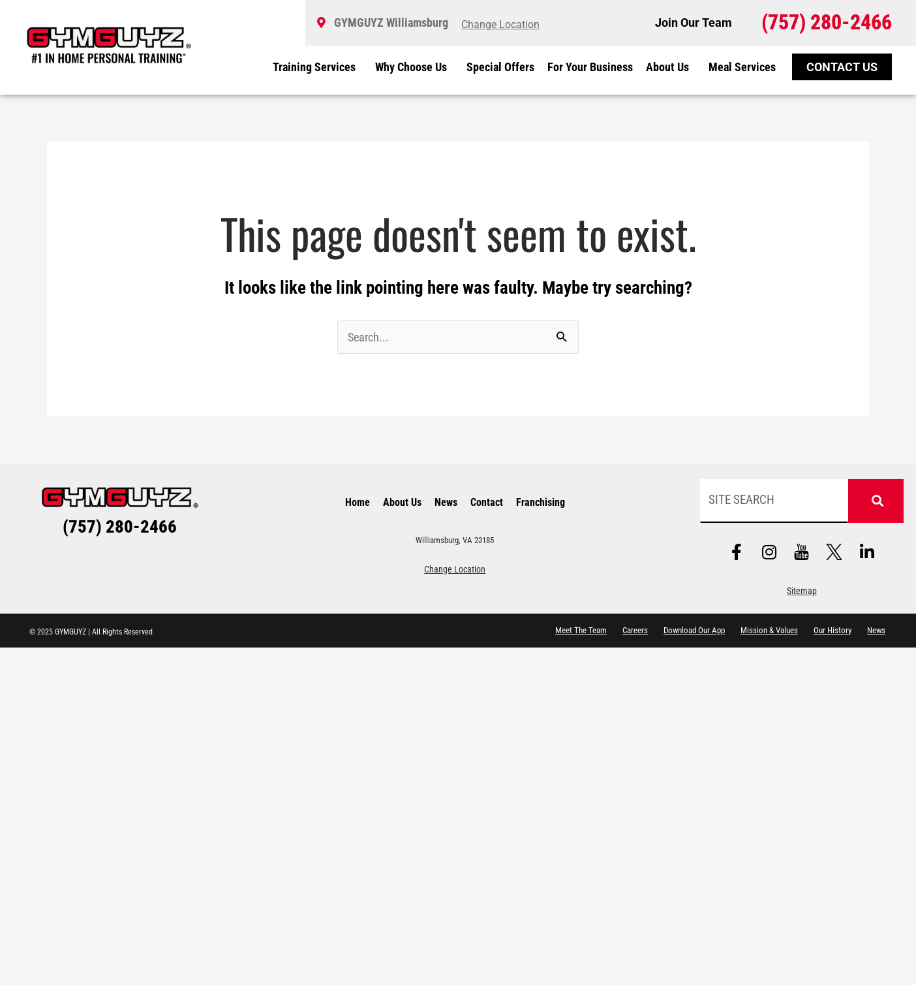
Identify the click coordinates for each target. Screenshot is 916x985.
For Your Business (590, 67)
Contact (486, 502)
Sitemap (802, 591)
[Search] (875, 501)
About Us (670, 67)
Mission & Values (769, 630)
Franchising (540, 502)
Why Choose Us (414, 67)
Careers (635, 630)
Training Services (317, 67)
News (446, 502)
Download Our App (694, 630)
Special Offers (500, 67)
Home (357, 502)
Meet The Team (581, 630)
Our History (832, 630)
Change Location (454, 569)
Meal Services (742, 67)
